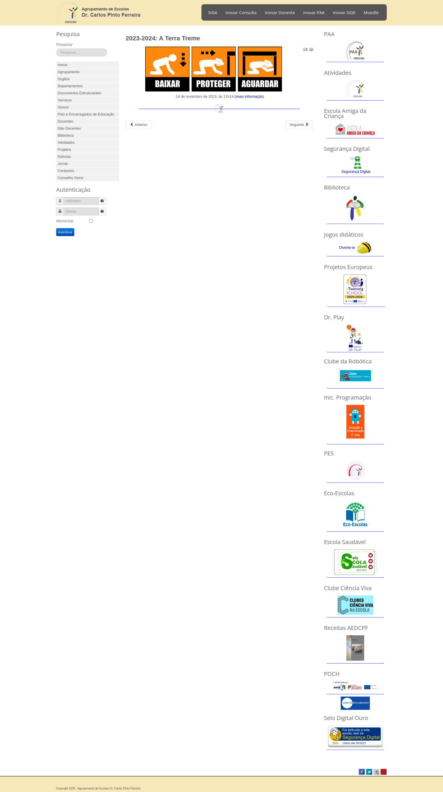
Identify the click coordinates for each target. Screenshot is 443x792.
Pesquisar (64, 44)
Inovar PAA (314, 12)
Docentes (65, 121)
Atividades (66, 142)
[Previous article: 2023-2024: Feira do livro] (139, 125)
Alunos (63, 107)
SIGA (213, 12)
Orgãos (64, 79)
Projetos (64, 149)
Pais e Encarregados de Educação (86, 114)
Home (63, 65)
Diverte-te (347, 247)
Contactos (66, 171)
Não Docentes (69, 128)
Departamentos (70, 86)
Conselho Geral (70, 178)
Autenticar (65, 232)
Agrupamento (69, 72)
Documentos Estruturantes (79, 93)
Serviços (65, 100)
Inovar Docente (280, 12)
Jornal (63, 164)
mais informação (249, 96)
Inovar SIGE (344, 12)
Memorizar (64, 221)
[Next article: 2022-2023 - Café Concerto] (299, 125)
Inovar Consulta (241, 12)
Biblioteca (65, 135)
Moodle (371, 12)
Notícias (64, 156)
